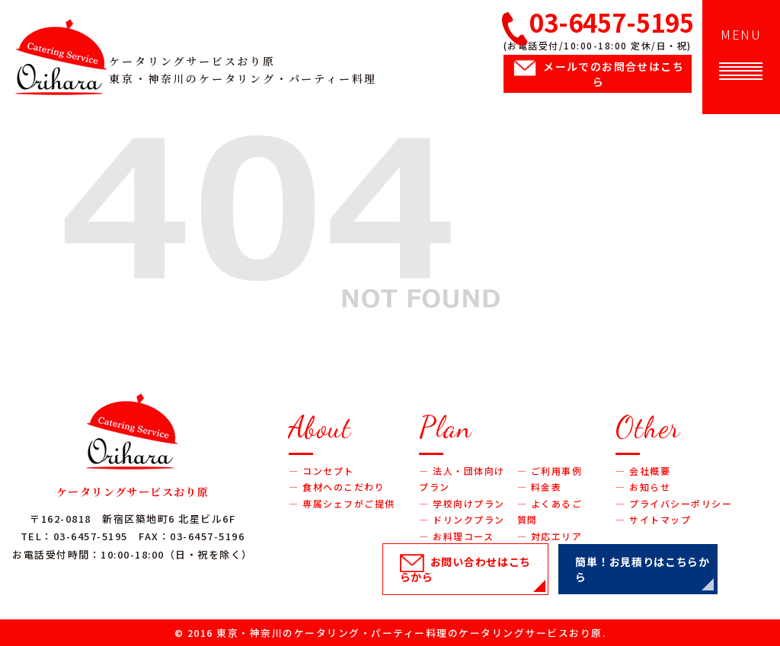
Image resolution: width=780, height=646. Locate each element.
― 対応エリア (550, 536)
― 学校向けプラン (462, 503)
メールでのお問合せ (613, 74)
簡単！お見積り (642, 569)
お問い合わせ (465, 569)
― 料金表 (539, 486)
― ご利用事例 (550, 470)
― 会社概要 (642, 470)
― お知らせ (642, 486)
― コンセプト (321, 470)
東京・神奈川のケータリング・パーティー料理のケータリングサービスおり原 (409, 632)
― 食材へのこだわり (337, 486)
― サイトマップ (653, 519)
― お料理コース (456, 536)
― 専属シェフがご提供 (342, 503)
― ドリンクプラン (462, 519)
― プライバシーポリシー (673, 503)
